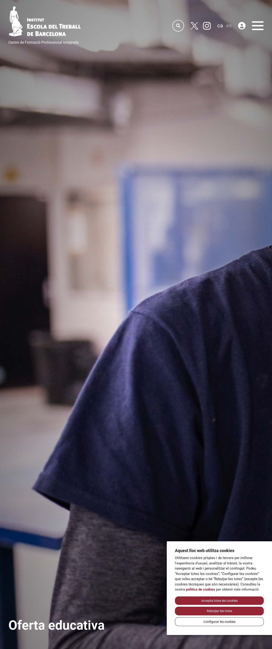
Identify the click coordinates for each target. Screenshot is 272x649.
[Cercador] (178, 25)
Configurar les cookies (219, 622)
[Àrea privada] (242, 25)
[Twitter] (194, 26)
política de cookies (200, 589)
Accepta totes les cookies (219, 601)
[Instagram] (207, 26)
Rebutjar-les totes (219, 611)
